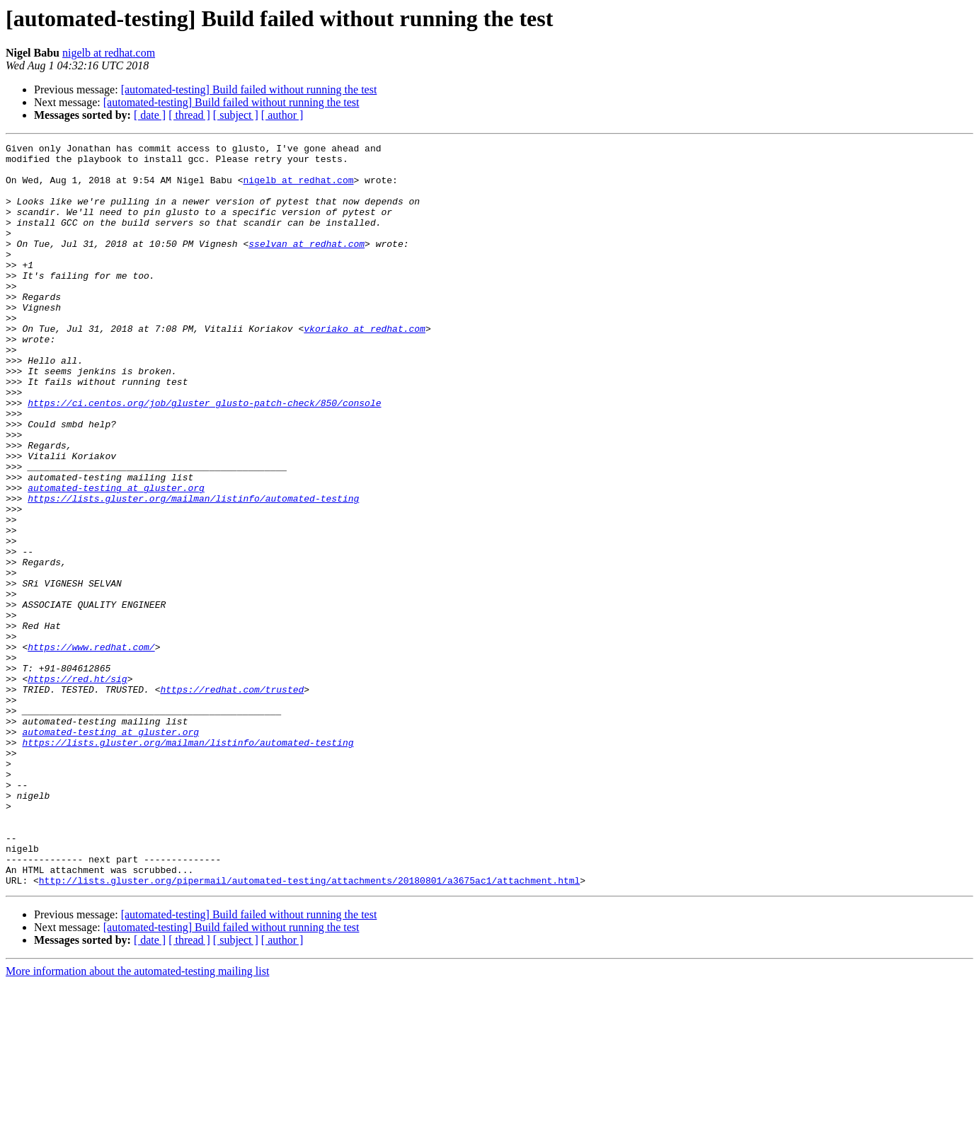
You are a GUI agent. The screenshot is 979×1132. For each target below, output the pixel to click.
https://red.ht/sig (77, 786)
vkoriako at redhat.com (364, 366)
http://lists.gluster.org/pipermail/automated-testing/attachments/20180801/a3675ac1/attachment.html (309, 1028)
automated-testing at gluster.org (116, 557)
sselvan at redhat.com (306, 264)
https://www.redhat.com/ (91, 748)
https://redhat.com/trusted (232, 799)
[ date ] (150, 115)
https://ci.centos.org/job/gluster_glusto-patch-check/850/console (204, 455)
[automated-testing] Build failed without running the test (249, 89)
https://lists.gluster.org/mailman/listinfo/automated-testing (193, 570)
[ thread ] (189, 115)
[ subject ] (235, 115)
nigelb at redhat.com (108, 53)
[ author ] (282, 115)
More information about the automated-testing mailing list (137, 1120)
